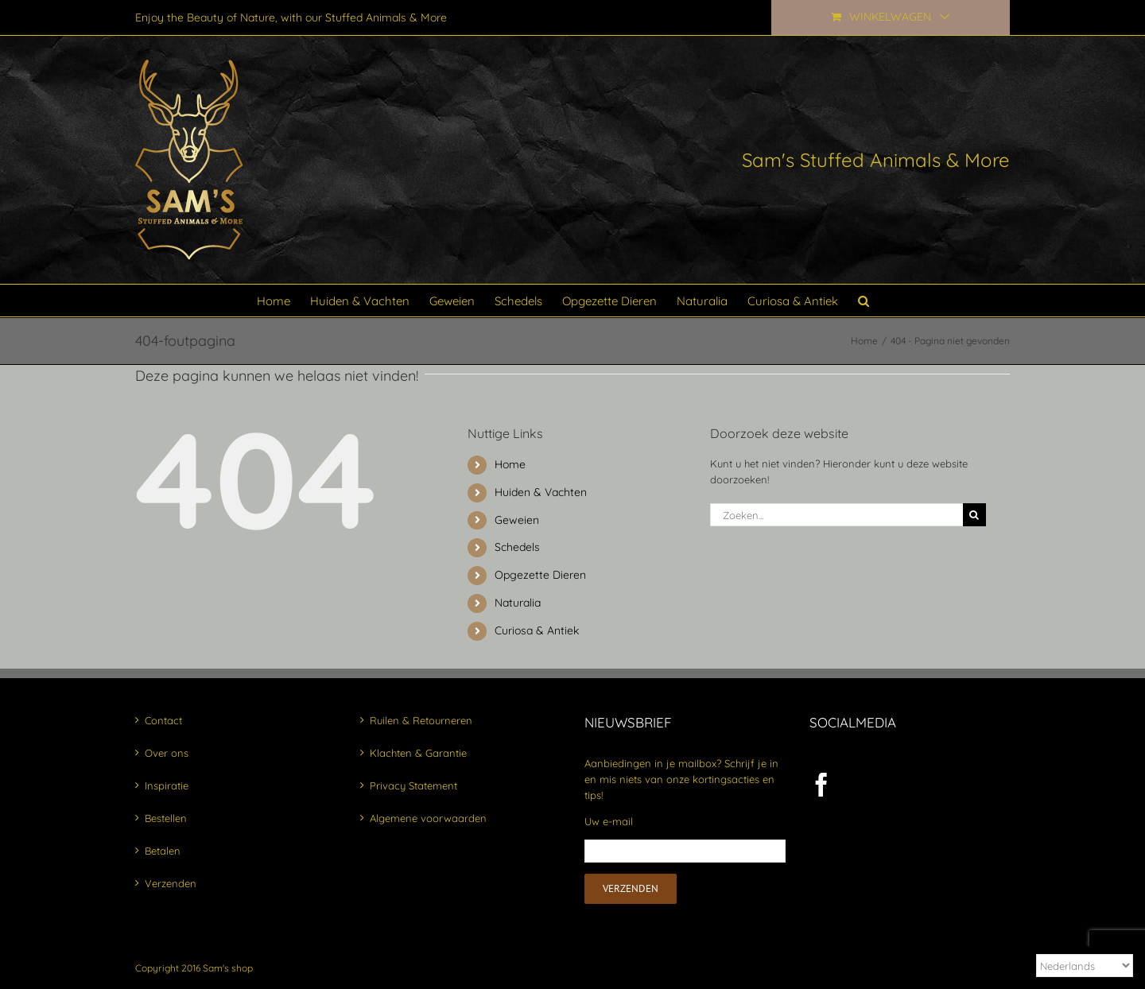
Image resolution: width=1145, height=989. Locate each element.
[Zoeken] (974, 514)
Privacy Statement (413, 785)
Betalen (162, 850)
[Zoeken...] (836, 514)
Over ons (166, 753)
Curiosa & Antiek (537, 630)
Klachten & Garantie (418, 753)
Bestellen (166, 818)
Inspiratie (166, 785)
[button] (863, 300)
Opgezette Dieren (540, 575)
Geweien (517, 520)
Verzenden (170, 883)
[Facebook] (821, 785)
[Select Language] (1084, 965)
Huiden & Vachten (541, 492)
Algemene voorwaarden (428, 818)
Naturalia (518, 602)
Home (510, 464)
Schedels (517, 547)
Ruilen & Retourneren (421, 720)
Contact (163, 720)
